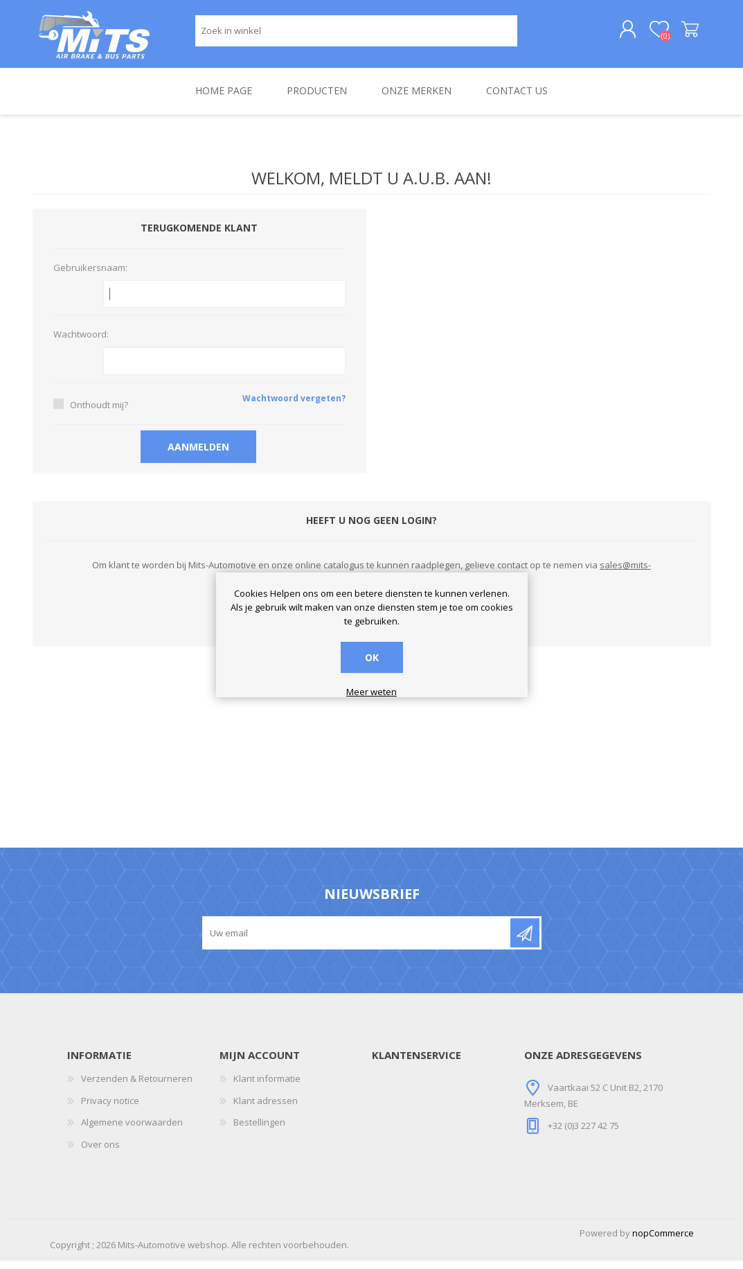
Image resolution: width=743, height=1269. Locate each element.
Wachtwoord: (81, 343)
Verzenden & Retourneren (137, 1087)
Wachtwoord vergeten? (294, 406)
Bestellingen (259, 1131)
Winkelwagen (678, 34)
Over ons (100, 1152)
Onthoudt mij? (99, 413)
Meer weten (371, 692)
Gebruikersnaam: (90, 276)
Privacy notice (110, 1109)
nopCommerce (663, 1241)
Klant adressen (265, 1109)
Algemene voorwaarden (132, 1131)
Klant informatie (267, 1087)
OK (372, 657)
